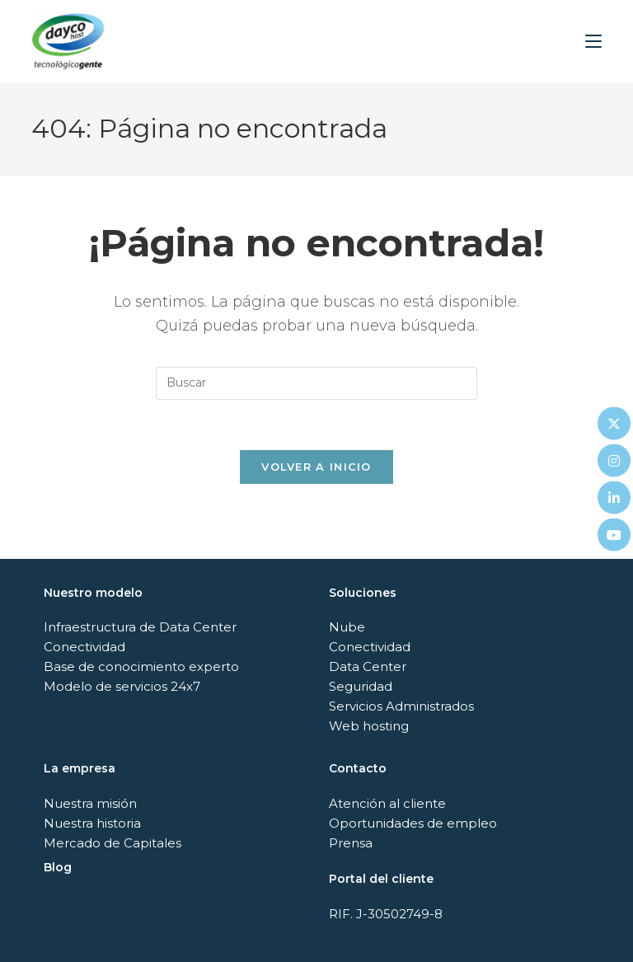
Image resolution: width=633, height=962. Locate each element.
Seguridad (360, 686)
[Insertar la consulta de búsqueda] (316, 383)
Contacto (358, 768)
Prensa (351, 843)
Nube (347, 627)
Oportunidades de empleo (413, 823)
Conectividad (84, 647)
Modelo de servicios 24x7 (122, 686)
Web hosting (369, 726)
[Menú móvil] (593, 41)
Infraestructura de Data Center (140, 627)
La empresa (79, 768)
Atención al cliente (387, 803)
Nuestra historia (92, 823)
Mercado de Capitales (112, 843)
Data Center (367, 666)
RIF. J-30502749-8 (386, 914)
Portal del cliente (381, 878)
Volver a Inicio (316, 466)
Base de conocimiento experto (141, 666)
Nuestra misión (90, 803)
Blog (58, 867)
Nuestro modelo (93, 592)
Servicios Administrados (401, 706)
